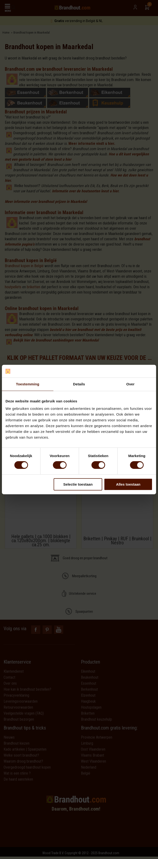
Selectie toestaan (78, 484)
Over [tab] (130, 384)
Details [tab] (79, 384)
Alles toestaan (128, 484)
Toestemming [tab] (28, 384)
